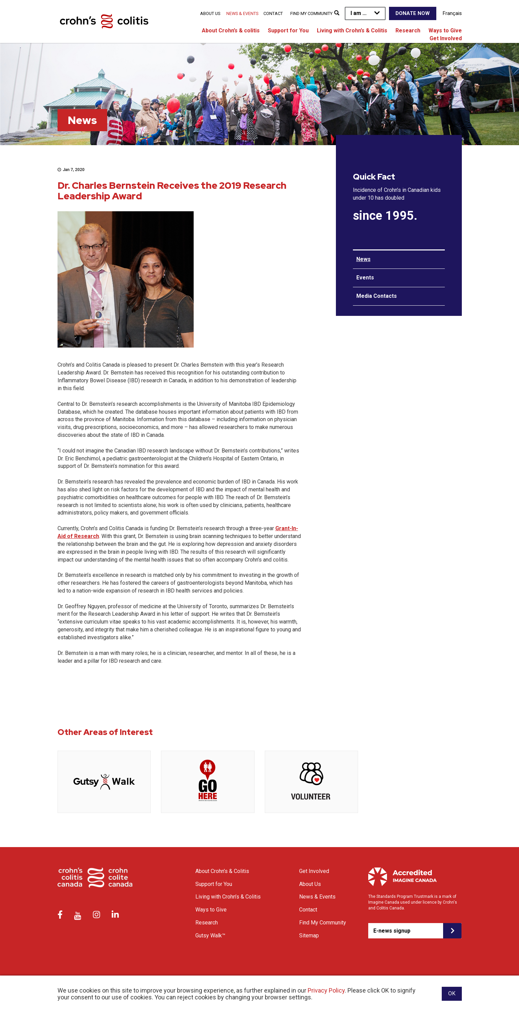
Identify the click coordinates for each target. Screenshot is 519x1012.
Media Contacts (376, 296)
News (363, 259)
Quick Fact (374, 176)
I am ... (359, 13)
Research (407, 30)
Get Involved (445, 38)
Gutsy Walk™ (210, 935)
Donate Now (412, 13)
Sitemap (309, 935)
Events (365, 277)
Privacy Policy (326, 990)
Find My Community (311, 13)
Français (452, 13)
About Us (210, 13)
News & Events (242, 13)
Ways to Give (445, 30)
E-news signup (391, 930)
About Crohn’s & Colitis (222, 871)
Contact (273, 13)
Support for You (288, 30)
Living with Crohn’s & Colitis (352, 30)
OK (451, 993)
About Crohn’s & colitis (231, 30)
